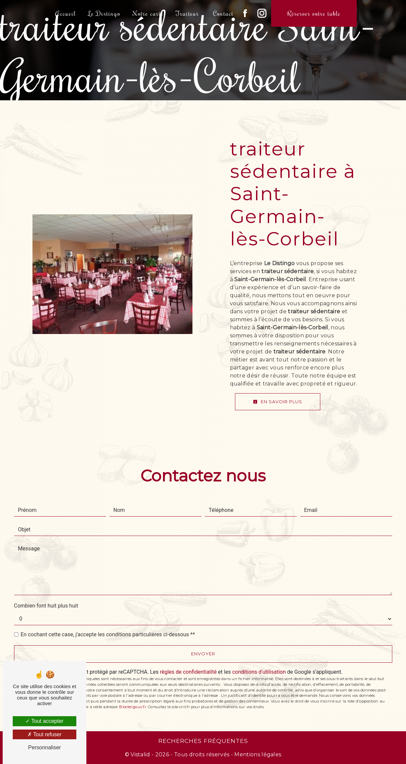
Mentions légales (257, 754)
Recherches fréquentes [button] (203, 740)
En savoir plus (277, 401)
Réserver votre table (314, 13)
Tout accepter (44, 721)
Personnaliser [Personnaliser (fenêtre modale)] (44, 747)
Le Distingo (104, 13)
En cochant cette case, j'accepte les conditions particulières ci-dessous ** (108, 634)
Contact (223, 13)
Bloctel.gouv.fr (132, 706)
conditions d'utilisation (259, 672)
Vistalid (140, 754)
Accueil (65, 13)
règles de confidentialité (188, 672)
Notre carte (148, 13)
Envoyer (203, 653)
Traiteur (187, 13)
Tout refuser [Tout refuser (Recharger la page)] (44, 734)
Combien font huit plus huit (46, 606)
